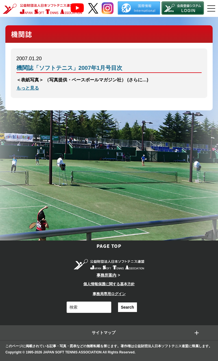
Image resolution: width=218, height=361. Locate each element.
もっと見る (27, 88)
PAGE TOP (109, 245)
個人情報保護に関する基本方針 (109, 284)
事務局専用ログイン (109, 294)
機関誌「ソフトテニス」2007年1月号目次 (69, 68)
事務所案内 (106, 275)
